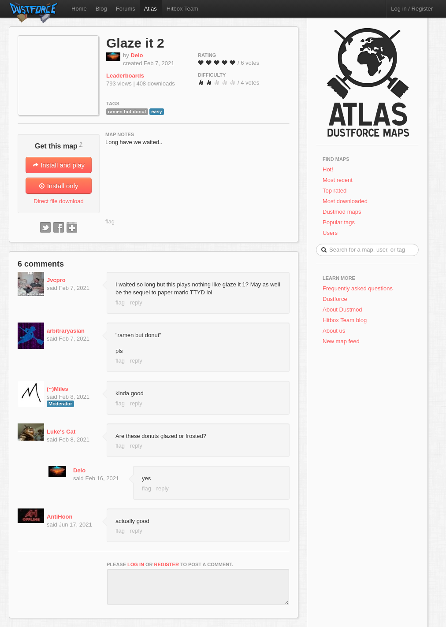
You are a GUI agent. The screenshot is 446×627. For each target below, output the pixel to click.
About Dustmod (342, 309)
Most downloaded (345, 201)
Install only (58, 185)
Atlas (150, 8)
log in (135, 564)
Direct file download (58, 201)
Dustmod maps (342, 211)
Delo (136, 55)
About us (334, 330)
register (166, 564)
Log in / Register (412, 8)
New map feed (343, 341)
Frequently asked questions (358, 288)
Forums (125, 8)
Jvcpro (56, 280)
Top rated (334, 190)
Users (330, 233)
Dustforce (335, 299)
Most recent (338, 180)
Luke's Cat (61, 431)
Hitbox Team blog (345, 320)
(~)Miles (57, 389)
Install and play (59, 165)
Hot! (328, 169)
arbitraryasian (66, 330)
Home (79, 8)
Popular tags (339, 222)
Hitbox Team (182, 8)
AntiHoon (59, 516)
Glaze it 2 (135, 43)
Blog (101, 8)
